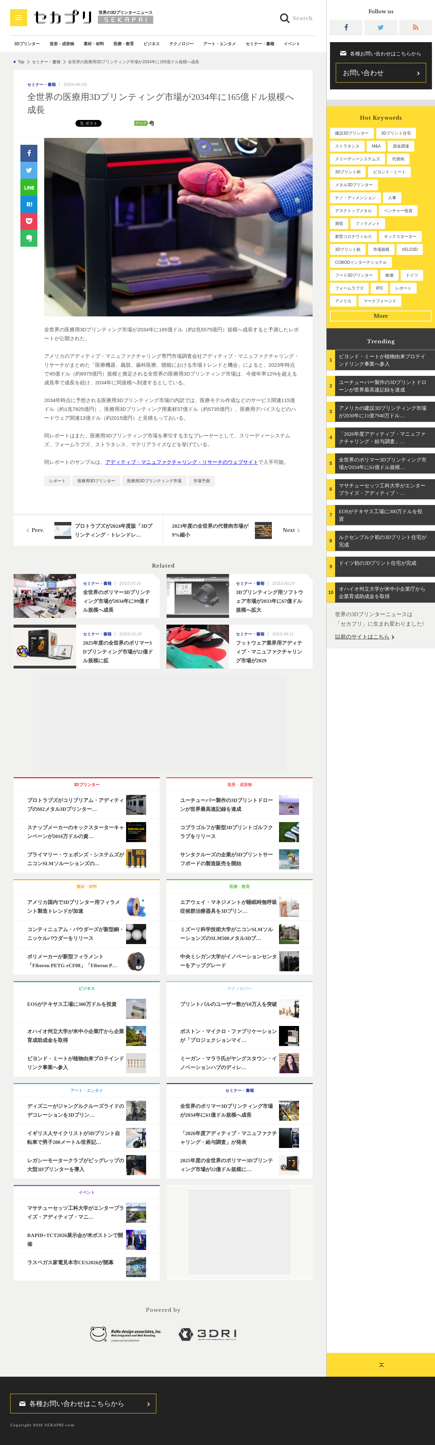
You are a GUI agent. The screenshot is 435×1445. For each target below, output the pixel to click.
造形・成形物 (62, 43)
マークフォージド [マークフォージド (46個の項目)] (380, 301)
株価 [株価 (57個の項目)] (389, 275)
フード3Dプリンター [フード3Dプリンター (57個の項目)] (354, 275)
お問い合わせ (363, 72)
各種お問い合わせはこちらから (69, 1403)
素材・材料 (94, 43)
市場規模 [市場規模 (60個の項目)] (381, 249)
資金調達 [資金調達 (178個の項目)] (401, 146)
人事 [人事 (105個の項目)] (392, 197)
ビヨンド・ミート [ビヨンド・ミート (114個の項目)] (389, 172)
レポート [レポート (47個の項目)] (403, 288)
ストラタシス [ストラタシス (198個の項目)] (347, 146)
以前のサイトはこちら (362, 637)
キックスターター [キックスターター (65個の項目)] (400, 236)
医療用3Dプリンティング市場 (154, 480)
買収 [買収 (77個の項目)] (339, 223)
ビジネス (151, 43)
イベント (292, 43)
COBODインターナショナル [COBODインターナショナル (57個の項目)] (361, 262)
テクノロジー (181, 43)
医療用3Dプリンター (96, 480)
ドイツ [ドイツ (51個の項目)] (412, 275)
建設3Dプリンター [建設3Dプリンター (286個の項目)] (352, 133)
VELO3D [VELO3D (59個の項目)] (410, 249)
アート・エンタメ (219, 43)
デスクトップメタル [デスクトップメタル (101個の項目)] (353, 210)
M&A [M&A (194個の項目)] (376, 146)
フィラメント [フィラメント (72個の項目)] (367, 223)
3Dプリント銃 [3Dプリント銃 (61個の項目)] (348, 249)
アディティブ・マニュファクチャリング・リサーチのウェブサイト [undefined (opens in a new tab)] (181, 462)
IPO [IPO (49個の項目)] (379, 288)
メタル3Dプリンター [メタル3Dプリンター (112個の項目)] (354, 184)
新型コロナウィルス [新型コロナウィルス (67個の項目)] (353, 236)
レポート (57, 480)
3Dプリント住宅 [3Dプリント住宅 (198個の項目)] (396, 133)
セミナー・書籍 (260, 43)
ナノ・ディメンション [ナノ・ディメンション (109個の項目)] (355, 197)
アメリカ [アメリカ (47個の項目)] (343, 301)
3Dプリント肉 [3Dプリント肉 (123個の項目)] (348, 172)
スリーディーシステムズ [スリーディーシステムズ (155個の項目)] (357, 159)
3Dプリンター (27, 43)
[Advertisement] (163, 722)
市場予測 (201, 480)
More (380, 316)
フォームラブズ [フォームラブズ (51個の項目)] (349, 288)
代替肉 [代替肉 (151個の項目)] (398, 159)
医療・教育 (124, 43)
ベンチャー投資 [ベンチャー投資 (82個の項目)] (398, 210)
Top (21, 61)
